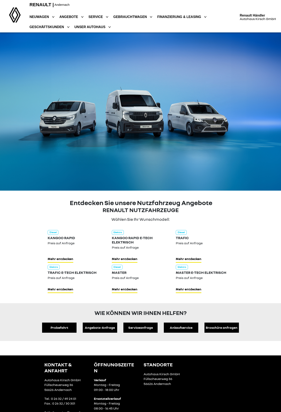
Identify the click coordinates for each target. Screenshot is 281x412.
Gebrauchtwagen (130, 17)
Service (96, 17)
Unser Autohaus (90, 27)
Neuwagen (40, 17)
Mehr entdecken (60, 259)
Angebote (69, 17)
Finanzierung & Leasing (179, 17)
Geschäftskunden (47, 27)
